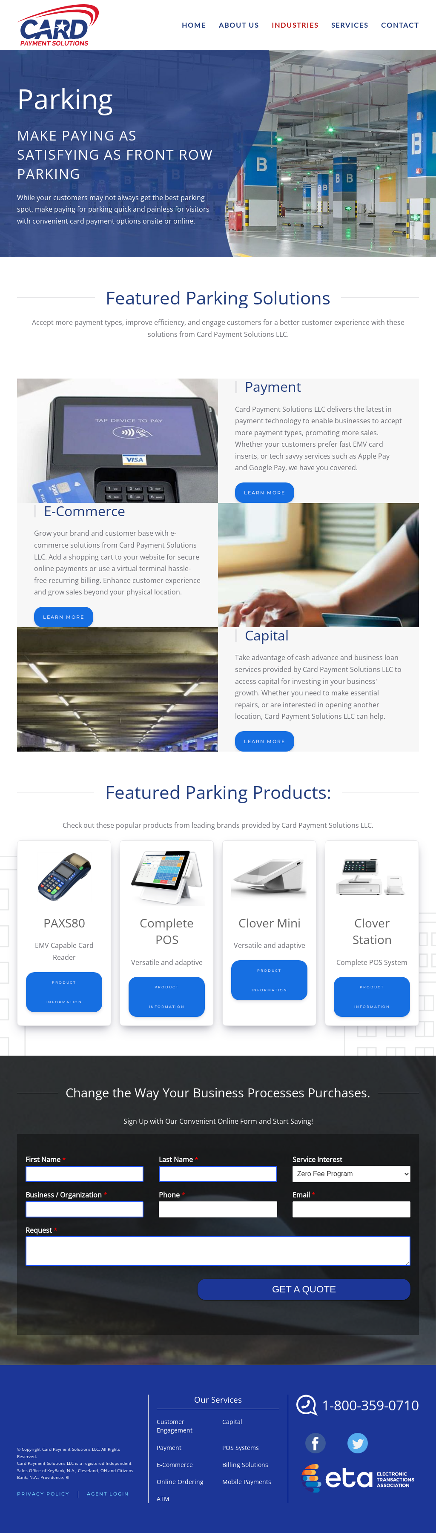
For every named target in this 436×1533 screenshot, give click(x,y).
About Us (239, 25)
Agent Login (108, 1494)
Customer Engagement (174, 1426)
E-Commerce (175, 1465)
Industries (295, 25)
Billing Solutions (245, 1465)
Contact (400, 25)
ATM (163, 1499)
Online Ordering (180, 1482)
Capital (232, 1422)
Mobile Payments (246, 1482)
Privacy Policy (43, 1494)
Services (349, 25)
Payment (169, 1448)
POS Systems (240, 1448)
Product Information (64, 992)
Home (194, 25)
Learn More (264, 493)
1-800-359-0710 (370, 1405)
